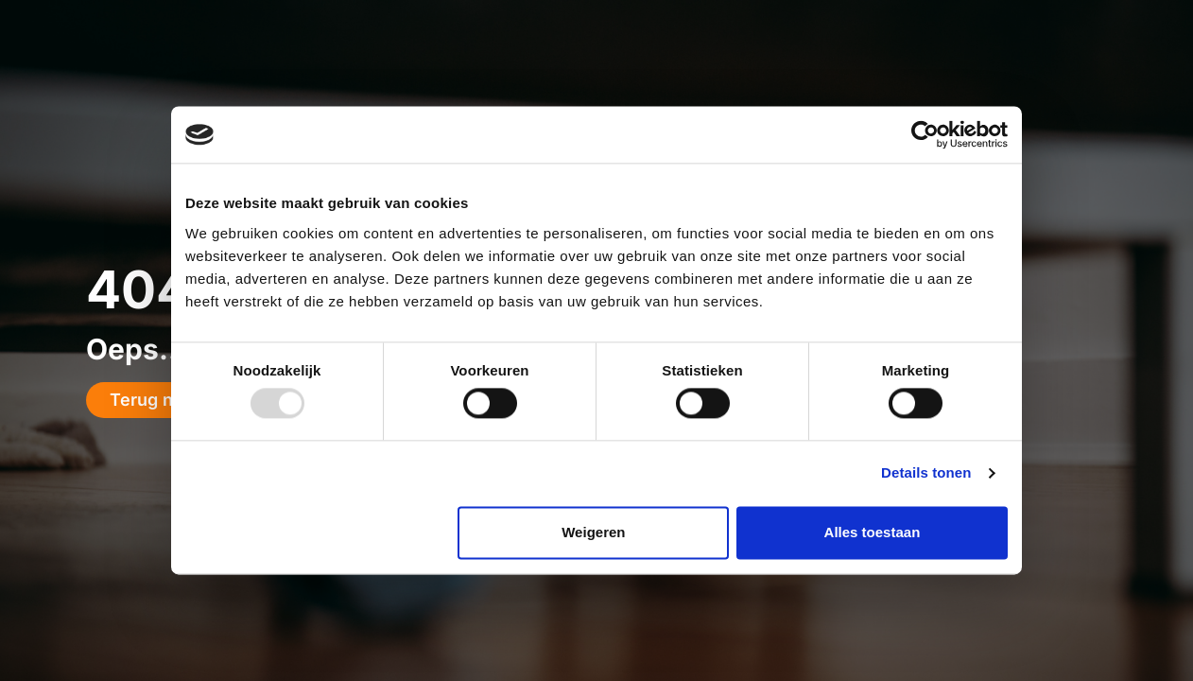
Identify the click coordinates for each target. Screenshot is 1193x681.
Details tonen (926, 473)
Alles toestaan (872, 532)
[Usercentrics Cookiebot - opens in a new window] (925, 134)
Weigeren (593, 532)
